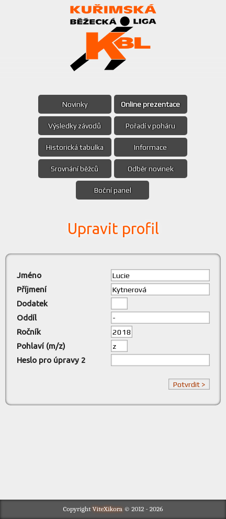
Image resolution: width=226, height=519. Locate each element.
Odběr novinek (151, 168)
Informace (150, 147)
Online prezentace (150, 104)
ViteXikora (108, 509)
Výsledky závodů (74, 126)
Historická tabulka (75, 147)
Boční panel (112, 190)
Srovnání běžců (74, 168)
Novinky (74, 104)
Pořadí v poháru (150, 126)
